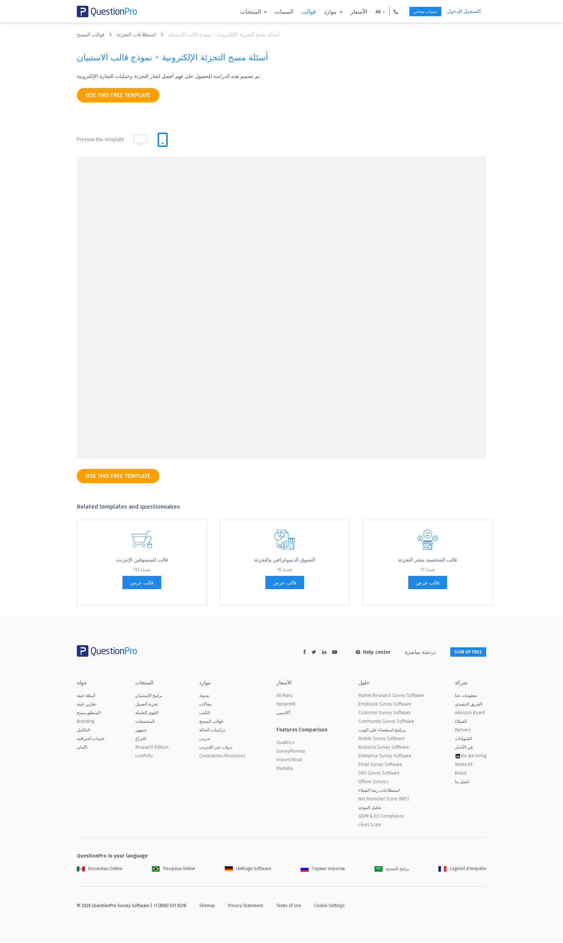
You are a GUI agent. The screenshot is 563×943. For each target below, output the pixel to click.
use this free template (118, 95)
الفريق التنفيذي (468, 705)
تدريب (204, 739)
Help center (363, 652)
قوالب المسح (96, 34)
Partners (463, 731)
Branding (85, 722)
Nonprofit (286, 705)
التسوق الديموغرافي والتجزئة (284, 560)
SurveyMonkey (290, 752)
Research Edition (151, 748)
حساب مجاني (418, 12)
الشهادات (463, 739)
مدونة (204, 696)
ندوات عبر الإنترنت (215, 748)
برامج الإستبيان (148, 696)
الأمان (82, 748)
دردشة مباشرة (411, 652)
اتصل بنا (462, 782)
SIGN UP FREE (463, 652)
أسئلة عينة (86, 696)
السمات (271, 11)
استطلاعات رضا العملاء (379, 791)
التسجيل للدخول (464, 11)
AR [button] (366, 11)
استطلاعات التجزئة (142, 34)
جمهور (141, 731)
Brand (460, 774)
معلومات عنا (466, 696)
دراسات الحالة (212, 731)
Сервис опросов (323, 869)
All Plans (284, 696)
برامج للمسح (391, 869)
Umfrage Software (248, 869)
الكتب (204, 713)
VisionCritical (289, 760)
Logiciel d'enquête (462, 869)
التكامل (83, 731)
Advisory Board (470, 713)
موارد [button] (318, 11)
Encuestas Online (99, 869)
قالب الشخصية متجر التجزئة (427, 560)
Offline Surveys (373, 782)
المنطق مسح (89, 713)
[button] (382, 11)
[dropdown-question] (152, 200)
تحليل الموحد (369, 808)
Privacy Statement (245, 906)
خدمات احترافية (90, 739)
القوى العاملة (146, 713)
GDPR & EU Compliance (381, 817)
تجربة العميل (146, 705)
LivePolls (144, 756)
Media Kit (464, 765)
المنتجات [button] (238, 11)
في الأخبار (464, 748)
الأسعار (346, 11)
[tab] (162, 139)
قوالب (295, 11)
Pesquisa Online (173, 869)
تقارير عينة (86, 705)
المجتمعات (145, 722)
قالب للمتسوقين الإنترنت (142, 560)
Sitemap (207, 906)
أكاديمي (283, 713)
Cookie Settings (329, 906)
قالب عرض (142, 583)
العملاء (461, 722)
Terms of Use (288, 906)
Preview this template (100, 140)
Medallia (284, 769)
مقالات (205, 705)
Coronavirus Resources (222, 756)
